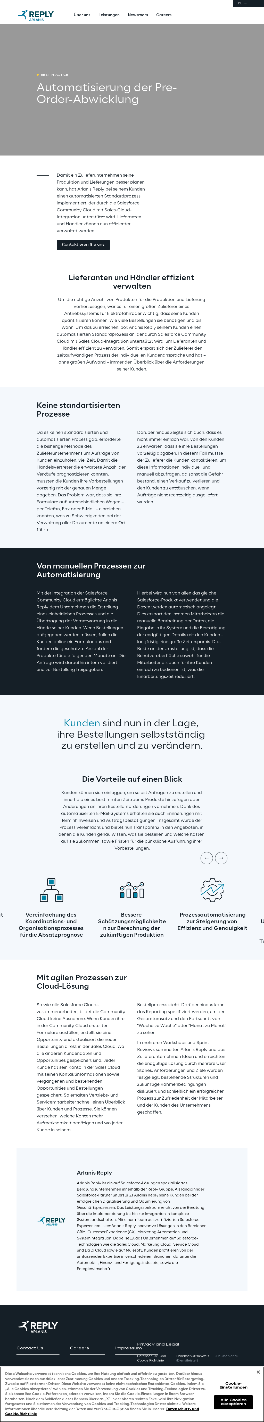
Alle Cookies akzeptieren (233, 1402)
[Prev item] (207, 858)
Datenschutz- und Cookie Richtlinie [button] (151, 1358)
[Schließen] (258, 1372)
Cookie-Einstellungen (233, 1385)
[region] (132, 1394)
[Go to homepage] (40, 15)
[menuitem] (82, 15)
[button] (83, 245)
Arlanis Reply (94, 1173)
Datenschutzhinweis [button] (192, 1358)
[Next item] (221, 858)
